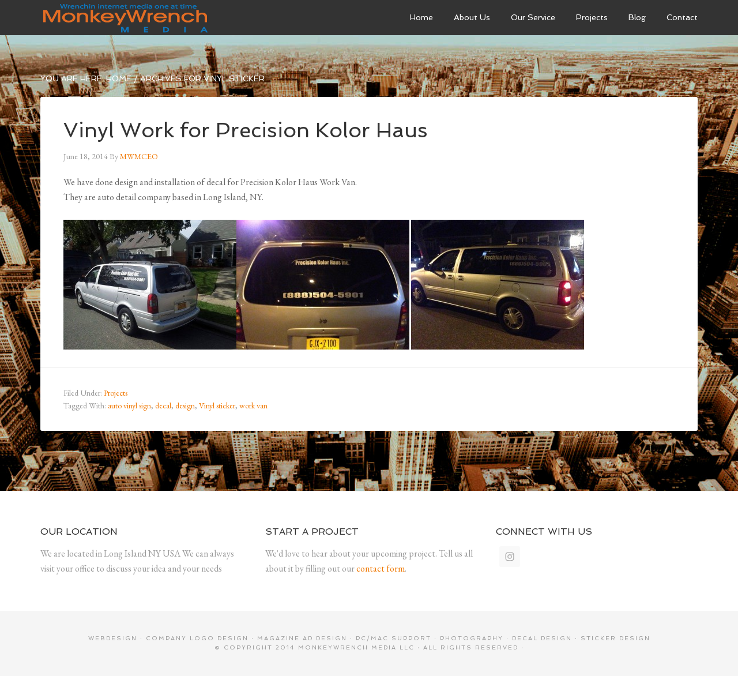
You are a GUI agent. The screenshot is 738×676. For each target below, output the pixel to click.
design (185, 405)
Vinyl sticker (217, 405)
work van (253, 405)
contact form (380, 568)
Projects (115, 393)
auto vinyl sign (129, 405)
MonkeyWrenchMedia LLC (126, 17)
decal (163, 405)
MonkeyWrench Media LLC (356, 647)
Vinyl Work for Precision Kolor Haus (245, 130)
